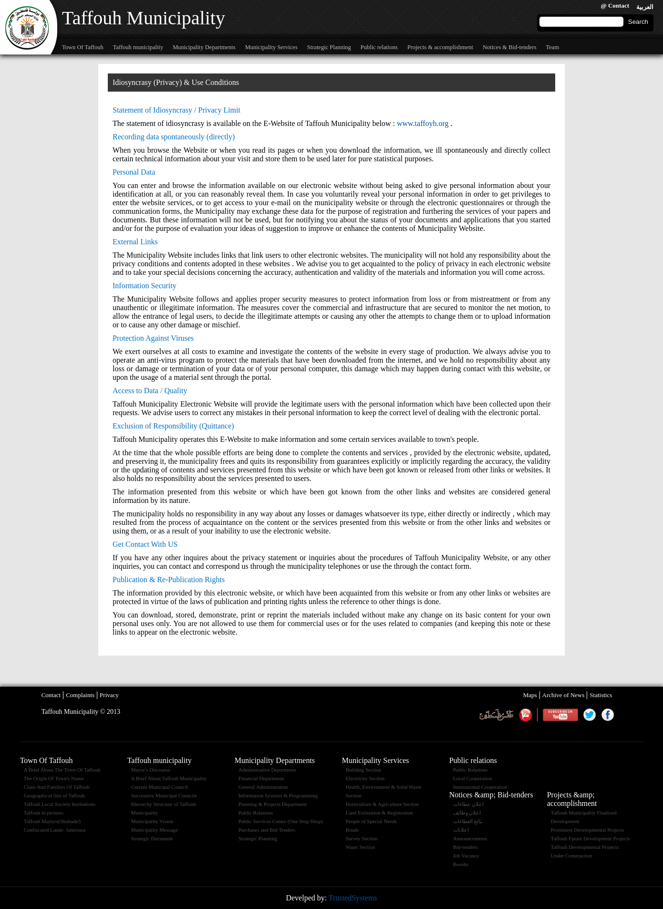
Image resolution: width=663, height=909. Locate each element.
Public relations (379, 47)
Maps (530, 695)
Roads (352, 830)
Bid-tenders (465, 847)
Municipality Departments (204, 47)
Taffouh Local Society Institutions (59, 804)
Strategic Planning (329, 47)
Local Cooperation (472, 778)
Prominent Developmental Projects (587, 830)
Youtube (560, 714)
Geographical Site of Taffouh (54, 795)
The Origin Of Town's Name (54, 778)
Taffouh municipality (138, 47)
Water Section (360, 847)
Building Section (363, 770)
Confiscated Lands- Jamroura (55, 830)
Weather (496, 714)
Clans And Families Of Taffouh (57, 787)
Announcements (470, 838)
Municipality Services (271, 47)
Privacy (109, 695)
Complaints (80, 695)
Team (552, 47)
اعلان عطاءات (468, 804)
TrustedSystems (353, 898)
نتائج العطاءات (468, 821)
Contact (51, 695)
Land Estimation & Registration (379, 812)
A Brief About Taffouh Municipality (169, 778)
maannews (525, 714)
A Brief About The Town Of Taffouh (62, 770)
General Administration (263, 787)
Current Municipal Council (159, 787)
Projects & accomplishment (440, 47)
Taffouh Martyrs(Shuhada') (52, 821)
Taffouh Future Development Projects (590, 838)
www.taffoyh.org (423, 123)
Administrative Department (267, 770)
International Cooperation (480, 787)
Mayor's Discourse (150, 770)
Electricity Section (365, 778)
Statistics (601, 695)
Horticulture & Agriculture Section (382, 804)
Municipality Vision (152, 821)
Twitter (589, 714)
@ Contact (615, 5)
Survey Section (362, 838)
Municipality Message (154, 830)
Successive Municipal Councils (164, 795)
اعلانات (461, 830)
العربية (644, 6)
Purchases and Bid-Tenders (267, 830)
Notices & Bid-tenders (509, 47)
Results (460, 864)
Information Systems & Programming (278, 795)
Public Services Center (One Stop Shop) (280, 821)
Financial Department (261, 778)
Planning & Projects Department (272, 804)
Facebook (607, 714)
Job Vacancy (466, 855)
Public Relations (255, 812)
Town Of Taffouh (83, 47)
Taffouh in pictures (43, 812)
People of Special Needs (371, 821)
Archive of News (563, 695)
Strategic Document (152, 838)
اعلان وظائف (467, 812)
